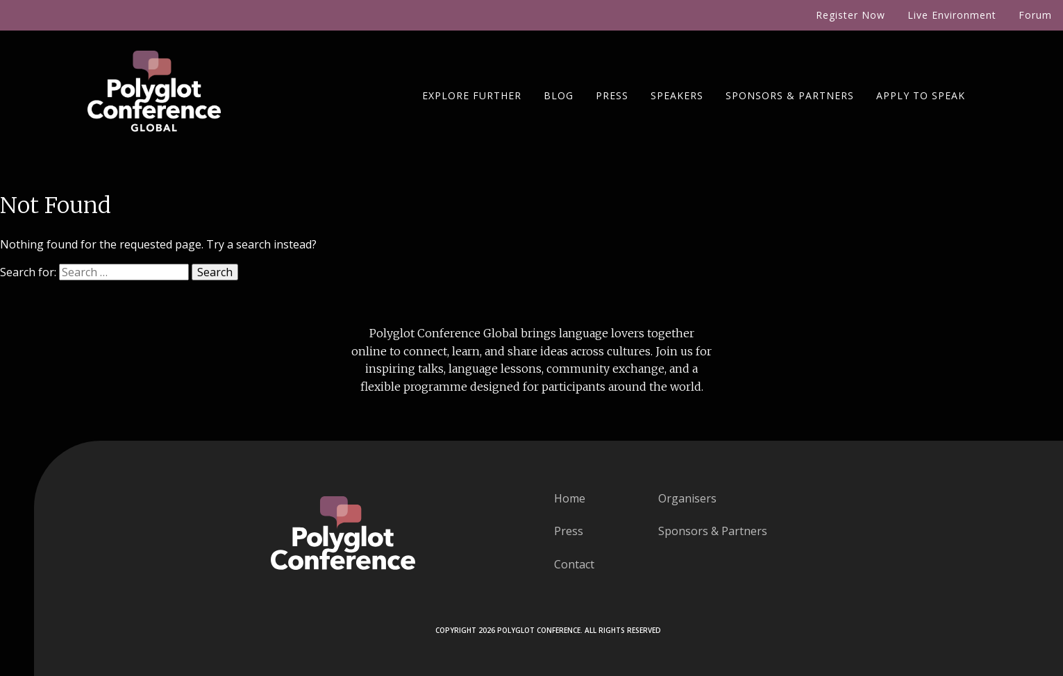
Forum (1035, 15)
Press (612, 95)
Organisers (687, 498)
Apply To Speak (920, 95)
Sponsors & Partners (790, 95)
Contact (574, 564)
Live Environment (951, 15)
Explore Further (471, 95)
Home (569, 498)
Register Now (850, 15)
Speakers (677, 95)
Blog (559, 95)
